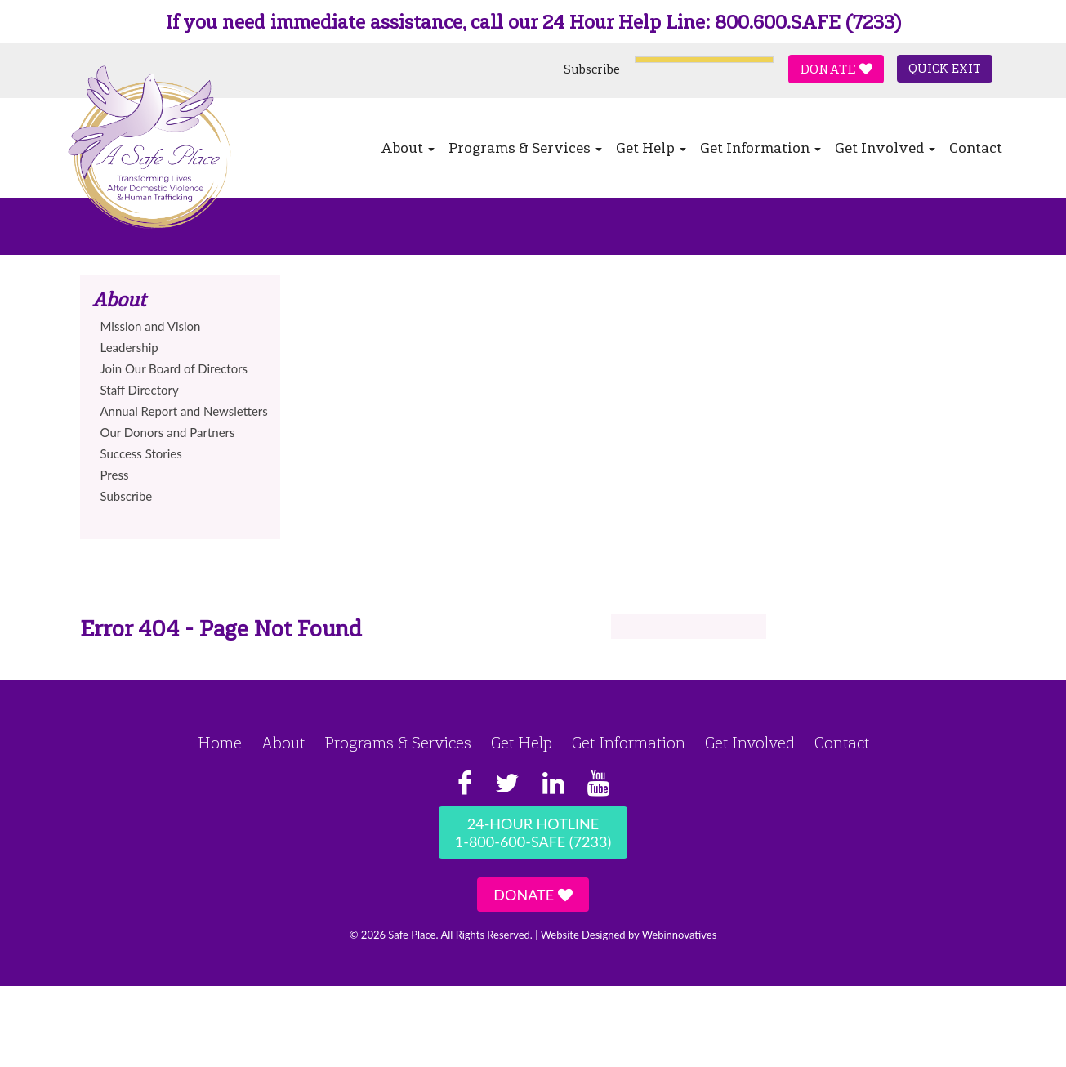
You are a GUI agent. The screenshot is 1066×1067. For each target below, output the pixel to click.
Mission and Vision (150, 326)
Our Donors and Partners (167, 432)
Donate (836, 69)
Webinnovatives (679, 934)
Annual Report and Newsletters (184, 411)
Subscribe (592, 69)
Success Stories (141, 453)
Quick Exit (944, 68)
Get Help (651, 148)
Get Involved (885, 148)
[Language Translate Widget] (704, 59)
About (408, 148)
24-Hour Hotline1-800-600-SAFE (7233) (533, 832)
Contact (975, 148)
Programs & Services (525, 148)
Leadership (129, 347)
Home (220, 742)
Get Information (760, 148)
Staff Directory (139, 389)
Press (114, 474)
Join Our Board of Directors (174, 368)
